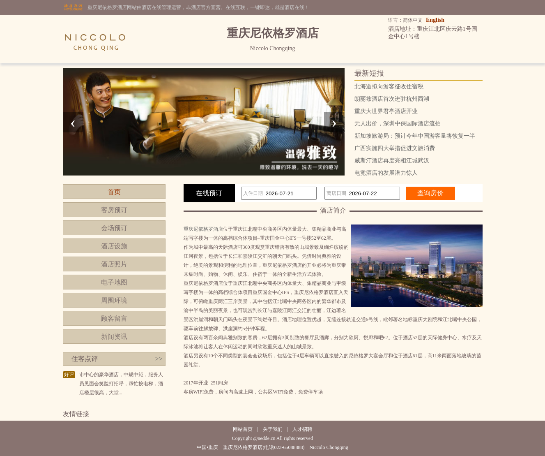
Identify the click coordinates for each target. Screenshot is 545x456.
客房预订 (114, 209)
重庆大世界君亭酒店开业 (386, 111)
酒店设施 (114, 246)
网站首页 (243, 429)
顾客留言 (114, 318)
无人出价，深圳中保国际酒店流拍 (397, 123)
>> (158, 358)
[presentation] (73, 122)
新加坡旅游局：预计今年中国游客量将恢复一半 (414, 136)
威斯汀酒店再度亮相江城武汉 (391, 160)
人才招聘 (302, 429)
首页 (114, 191)
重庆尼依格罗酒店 (203, 229)
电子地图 (114, 282)
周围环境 (114, 300)
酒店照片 (114, 264)
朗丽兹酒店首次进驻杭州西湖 (391, 99)
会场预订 (114, 228)
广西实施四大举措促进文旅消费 (394, 148)
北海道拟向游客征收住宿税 (388, 86)
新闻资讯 (114, 336)
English (435, 20)
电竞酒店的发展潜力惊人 (386, 173)
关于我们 (273, 429)
